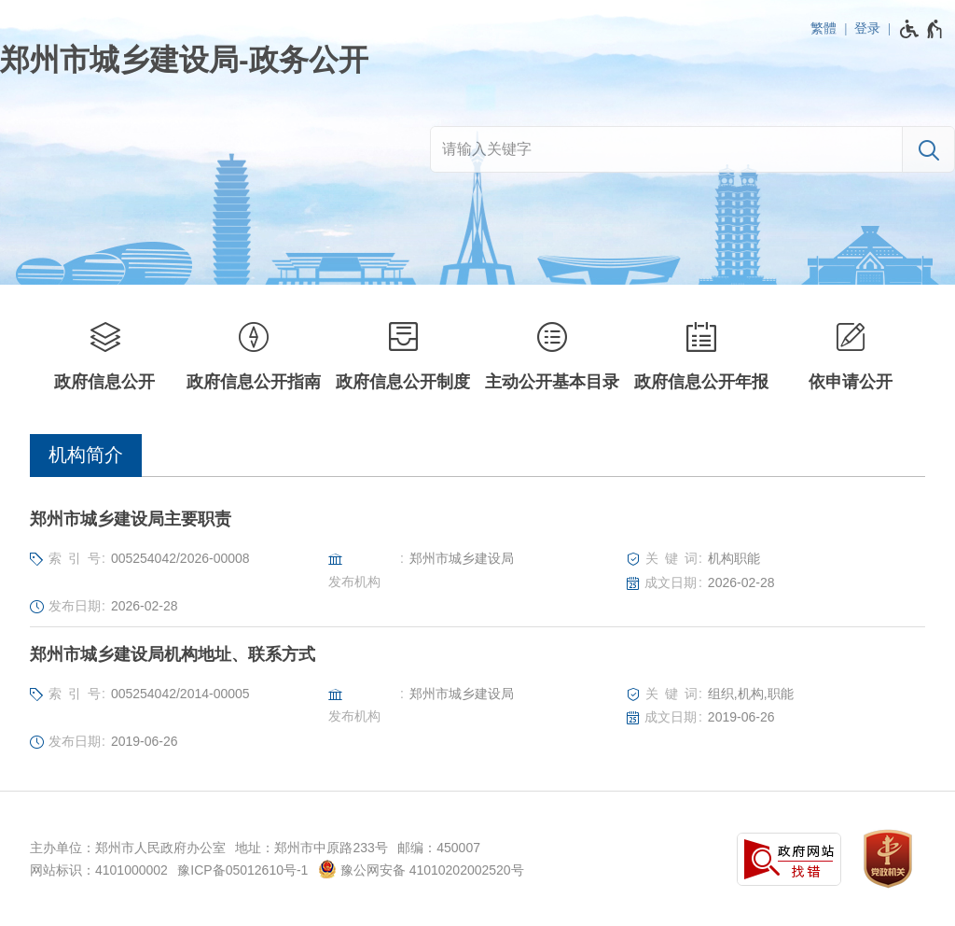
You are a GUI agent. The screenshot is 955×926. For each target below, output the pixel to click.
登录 (867, 28)
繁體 (823, 28)
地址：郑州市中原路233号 (311, 847)
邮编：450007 (438, 847)
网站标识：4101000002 (99, 870)
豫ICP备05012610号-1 (242, 870)
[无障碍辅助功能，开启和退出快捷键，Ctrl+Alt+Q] (922, 29)
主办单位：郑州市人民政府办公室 (128, 847)
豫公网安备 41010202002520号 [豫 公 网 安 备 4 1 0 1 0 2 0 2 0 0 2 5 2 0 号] (421, 869)
